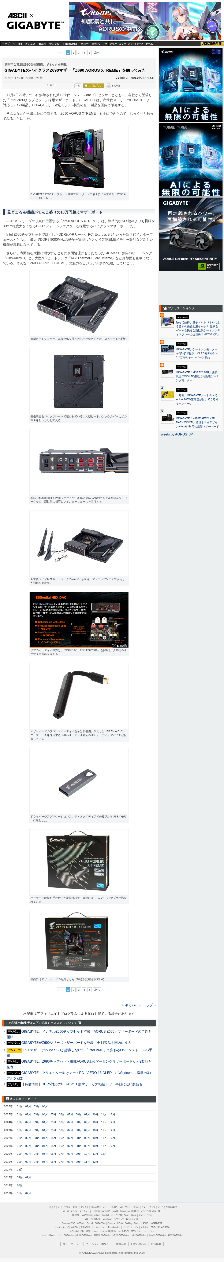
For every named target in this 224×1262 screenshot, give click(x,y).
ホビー (85, 43)
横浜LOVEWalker (84, 1235)
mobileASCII (123, 1231)
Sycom (123, 1211)
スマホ (122, 43)
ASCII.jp (21, 14)
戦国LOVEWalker (175, 1235)
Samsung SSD (68, 1223)
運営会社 (121, 1244)
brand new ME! (132, 1219)
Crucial (90, 1223)
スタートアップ (135, 44)
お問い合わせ (138, 1244)
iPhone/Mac (70, 43)
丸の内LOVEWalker (157, 1235)
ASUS (145, 1223)
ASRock (81, 1223)
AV (105, 43)
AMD (115, 1211)
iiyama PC (106, 1211)
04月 (45, 1106)
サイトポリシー (72, 1244)
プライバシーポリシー (98, 1244)
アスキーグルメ (99, 1227)
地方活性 (145, 1227)
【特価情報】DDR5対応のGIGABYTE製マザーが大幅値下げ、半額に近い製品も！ (83, 1084)
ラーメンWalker (48, 1235)
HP (159, 1211)
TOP (49, 1207)
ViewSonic (107, 1219)
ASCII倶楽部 (212, 44)
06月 (62, 1114)
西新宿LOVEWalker (102, 1235)
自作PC (96, 43)
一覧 (77, 85)
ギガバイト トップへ (139, 1005)
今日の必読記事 (77, 1231)
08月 (79, 1114)
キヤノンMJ (116, 1215)
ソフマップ (119, 1219)
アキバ (113, 43)
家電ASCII (85, 1227)
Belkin (133, 1215)
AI (14, 43)
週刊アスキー (92, 1231)
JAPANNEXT (156, 1223)
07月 (70, 1114)
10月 (95, 1114)
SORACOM (100, 1223)
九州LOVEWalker (138, 1235)
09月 (87, 1114)
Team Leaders (114, 1227)
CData (120, 1223)
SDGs (153, 1227)
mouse (74, 1211)
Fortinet (137, 1223)
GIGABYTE (33, 25)
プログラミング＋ (130, 1227)
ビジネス (30, 43)
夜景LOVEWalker (121, 1235)
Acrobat (105, 1215)
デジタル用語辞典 (108, 1231)
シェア (51, 84)
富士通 (66, 1211)
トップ (6, 43)
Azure (126, 1215)
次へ (97, 52)
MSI (86, 1219)
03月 (37, 1106)
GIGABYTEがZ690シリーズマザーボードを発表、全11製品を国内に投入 (76, 1042)
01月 (20, 1106)
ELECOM (96, 1211)
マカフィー (84, 1211)
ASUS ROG (133, 1211)
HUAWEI (76, 1215)
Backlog (128, 1223)
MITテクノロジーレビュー (142, 1231)
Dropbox (111, 1223)
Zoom (149, 1215)
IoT (20, 43)
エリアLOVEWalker (65, 1235)
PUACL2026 (163, 1227)
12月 (112, 1114)
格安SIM (74, 1227)
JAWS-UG (87, 1215)
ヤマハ (142, 1215)
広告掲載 (156, 1244)
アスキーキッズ (62, 1227)
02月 (28, 1106)
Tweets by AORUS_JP (176, 434)
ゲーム (149, 43)
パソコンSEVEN (148, 1211)
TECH (42, 43)
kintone (97, 1215)
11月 (104, 1114)
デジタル (54, 43)
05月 (53, 1114)
